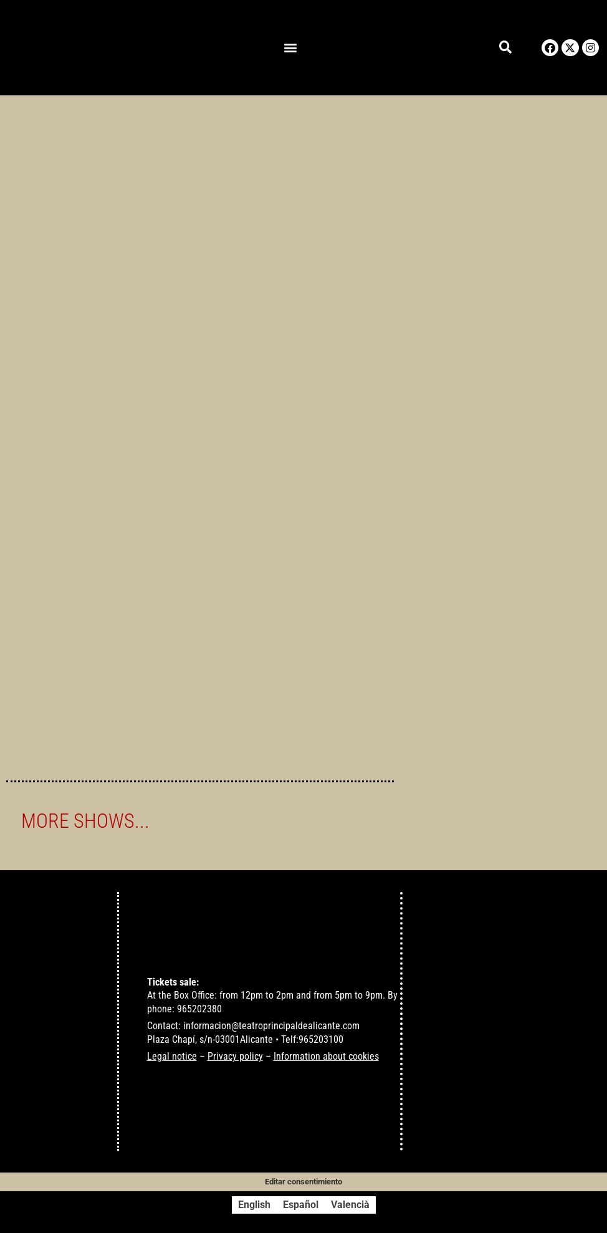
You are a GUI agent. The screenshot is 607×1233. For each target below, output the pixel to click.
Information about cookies (326, 1057)
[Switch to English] (254, 1205)
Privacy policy (235, 1057)
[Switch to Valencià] (350, 1205)
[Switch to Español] (301, 1205)
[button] (290, 47)
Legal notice (172, 1057)
